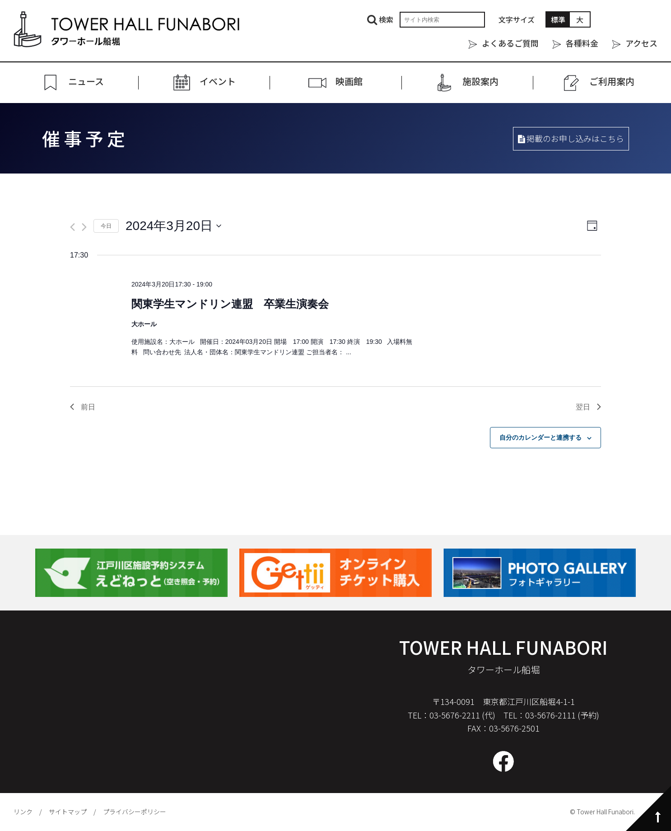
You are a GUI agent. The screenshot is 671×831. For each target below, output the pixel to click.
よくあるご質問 (510, 43)
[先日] (72, 227)
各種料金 (582, 43)
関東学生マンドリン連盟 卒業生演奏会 (230, 304)
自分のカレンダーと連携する (540, 437)
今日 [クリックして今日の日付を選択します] (106, 226)
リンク (23, 811)
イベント (218, 81)
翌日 (588, 407)
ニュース (86, 81)
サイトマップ (68, 811)
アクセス (641, 43)
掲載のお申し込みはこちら (571, 138)
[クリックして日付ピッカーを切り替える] (173, 226)
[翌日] (84, 227)
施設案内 (480, 81)
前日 (82, 407)
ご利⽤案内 (611, 81)
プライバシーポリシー (134, 811)
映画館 (349, 81)
